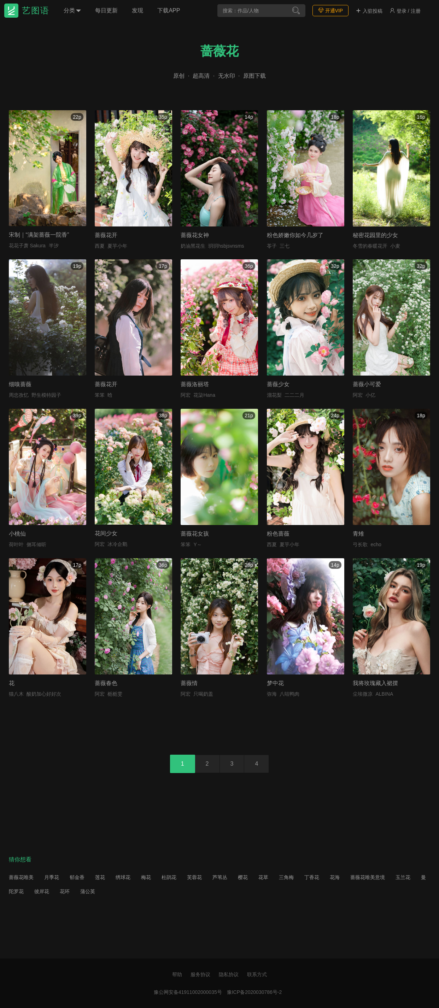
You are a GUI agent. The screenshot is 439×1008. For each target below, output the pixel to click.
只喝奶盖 (203, 694)
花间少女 (106, 533)
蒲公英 (87, 891)
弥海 (272, 694)
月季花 (51, 877)
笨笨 (100, 395)
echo (375, 544)
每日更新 (106, 10)
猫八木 (16, 694)
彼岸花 (41, 891)
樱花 (243, 877)
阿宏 (186, 395)
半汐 (54, 245)
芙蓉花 (194, 877)
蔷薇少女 (278, 384)
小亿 (370, 395)
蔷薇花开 (106, 235)
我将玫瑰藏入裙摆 (375, 683)
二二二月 (294, 395)
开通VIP (330, 10)
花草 (263, 877)
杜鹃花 (169, 877)
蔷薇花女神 (195, 235)
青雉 (358, 534)
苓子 (272, 246)
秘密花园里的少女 (375, 235)
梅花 (146, 877)
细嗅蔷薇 (20, 384)
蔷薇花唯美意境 (367, 877)
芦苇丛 (219, 877)
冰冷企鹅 (117, 544)
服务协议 (200, 974)
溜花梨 (274, 395)
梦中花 (275, 683)
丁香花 (311, 877)
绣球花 (123, 877)
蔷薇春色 (106, 683)
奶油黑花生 (193, 246)
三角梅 (286, 877)
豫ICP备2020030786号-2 (254, 992)
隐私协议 (229, 974)
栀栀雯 (114, 694)
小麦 (395, 246)
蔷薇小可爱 (367, 384)
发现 (137, 10)
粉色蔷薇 (278, 534)
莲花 (100, 877)
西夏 (100, 246)
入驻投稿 (369, 11)
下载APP (168, 10)
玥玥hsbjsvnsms (226, 246)
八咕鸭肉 (289, 694)
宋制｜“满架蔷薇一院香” (39, 235)
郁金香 (77, 877)
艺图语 (35, 10)
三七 (284, 246)
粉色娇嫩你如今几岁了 (295, 235)
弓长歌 (360, 544)
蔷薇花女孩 (195, 534)
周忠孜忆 (19, 395)
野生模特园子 (46, 395)
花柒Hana (204, 395)
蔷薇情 (189, 683)
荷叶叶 (16, 544)
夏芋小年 (117, 246)
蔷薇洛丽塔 (195, 384)
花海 (335, 877)
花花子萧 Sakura (27, 245)
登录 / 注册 (405, 11)
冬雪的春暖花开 (370, 246)
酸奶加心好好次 (44, 694)
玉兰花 (403, 877)
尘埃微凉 (363, 694)
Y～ (197, 544)
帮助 (177, 974)
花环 (65, 891)
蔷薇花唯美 (21, 877)
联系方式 (257, 974)
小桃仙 (17, 534)
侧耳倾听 (36, 544)
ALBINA (384, 694)
